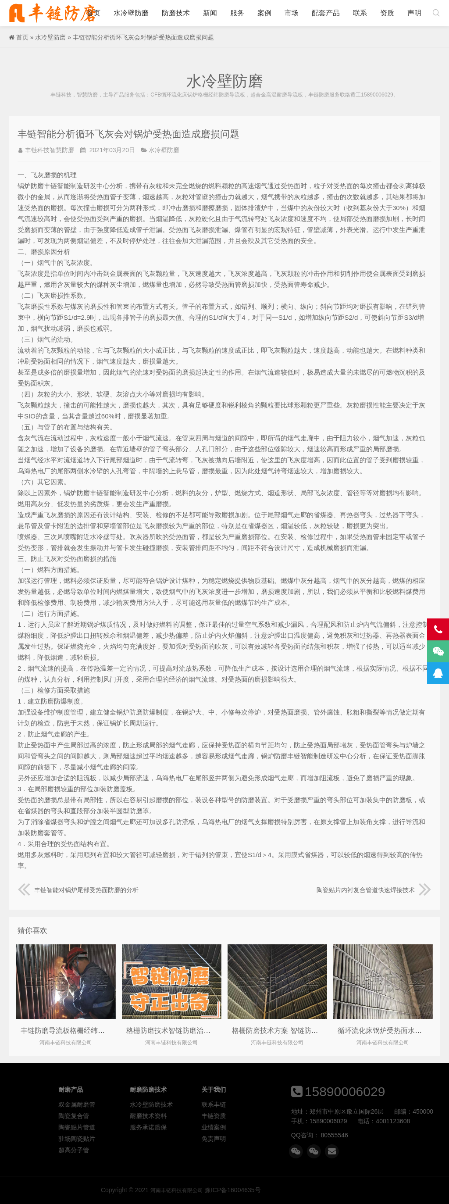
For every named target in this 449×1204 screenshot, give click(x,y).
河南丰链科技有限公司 (52, 13)
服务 (237, 13)
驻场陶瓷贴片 (186, 1138)
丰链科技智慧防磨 (49, 150)
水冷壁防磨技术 (260, 1104)
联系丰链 (322, 1104)
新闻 (210, 13)
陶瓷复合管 (183, 1115)
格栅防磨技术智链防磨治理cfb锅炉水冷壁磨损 (197, 1030)
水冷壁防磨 (131, 13)
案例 (264, 13)
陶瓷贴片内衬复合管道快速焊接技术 (374, 890)
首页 (93, 13)
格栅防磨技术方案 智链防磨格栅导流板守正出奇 (306, 1030)
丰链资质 (322, 1115)
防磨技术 (176, 13)
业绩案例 (322, 1127)
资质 (387, 13)
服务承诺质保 (257, 1127)
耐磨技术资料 (257, 1115)
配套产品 (326, 13)
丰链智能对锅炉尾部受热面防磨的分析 (78, 890)
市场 (292, 13)
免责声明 (322, 1138)
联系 (360, 13)
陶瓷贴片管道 (186, 1127)
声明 (414, 13)
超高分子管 (183, 1150)
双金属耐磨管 (186, 1104)
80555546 (420, 1135)
